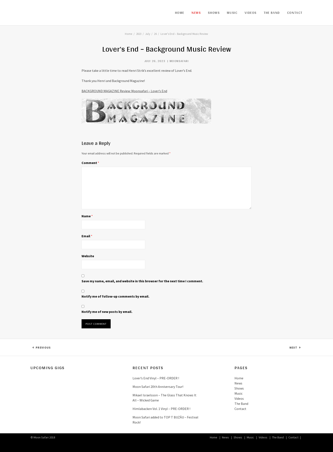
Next (295, 348)
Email (87, 236)
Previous (43, 348)
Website (88, 256)
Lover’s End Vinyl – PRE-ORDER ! (156, 378)
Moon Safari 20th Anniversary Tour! (158, 386)
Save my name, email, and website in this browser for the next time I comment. (142, 281)
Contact (294, 13)
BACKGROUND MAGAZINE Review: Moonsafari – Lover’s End (124, 91)
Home (179, 13)
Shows (214, 13)
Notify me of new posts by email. (107, 311)
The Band (272, 13)
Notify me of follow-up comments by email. (115, 296)
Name (87, 216)
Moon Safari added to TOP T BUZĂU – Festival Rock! (165, 419)
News (196, 13)
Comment (90, 163)
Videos (251, 13)
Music (232, 13)
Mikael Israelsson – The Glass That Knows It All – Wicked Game (164, 397)
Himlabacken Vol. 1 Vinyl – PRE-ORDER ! (161, 409)
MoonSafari (179, 61)
